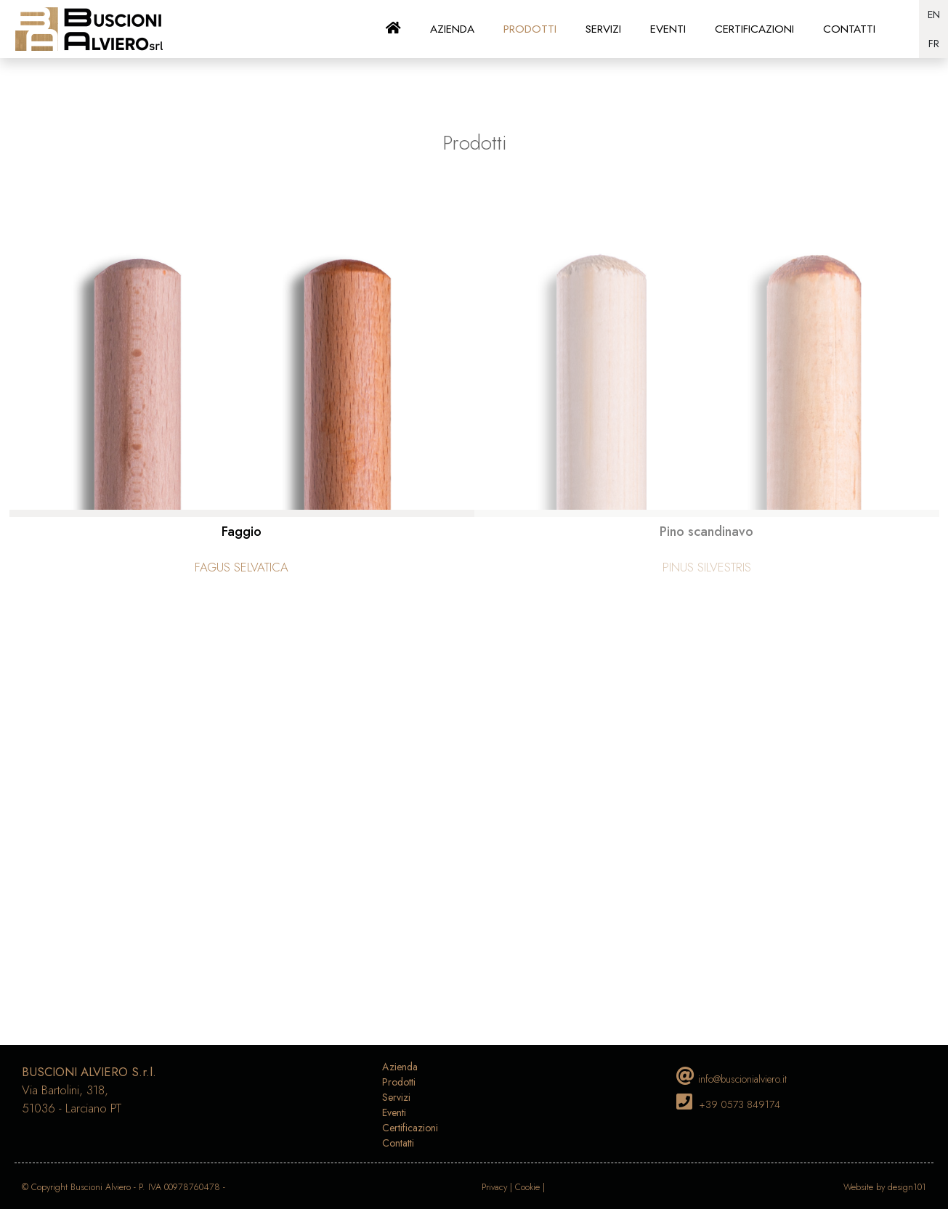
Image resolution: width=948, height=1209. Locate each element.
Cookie (527, 1187)
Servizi (396, 1097)
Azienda (400, 1066)
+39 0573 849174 (739, 1104)
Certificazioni (410, 1127)
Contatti (398, 1143)
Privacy (494, 1187)
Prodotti (399, 1082)
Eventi (394, 1112)
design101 (907, 1187)
